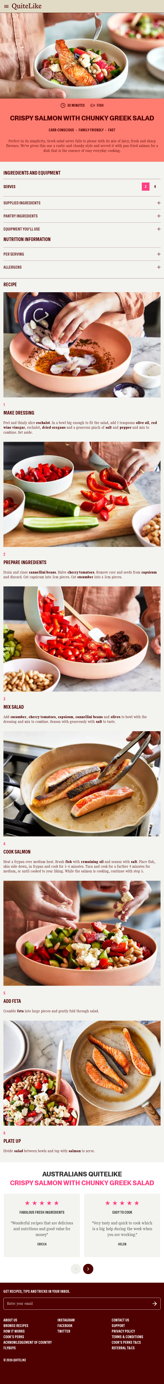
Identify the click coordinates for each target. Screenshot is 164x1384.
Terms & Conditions (127, 1337)
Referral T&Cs (123, 1348)
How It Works (14, 1331)
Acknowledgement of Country (27, 1342)
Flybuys (9, 1348)
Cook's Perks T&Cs (126, 1342)
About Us (10, 1320)
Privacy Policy (123, 1331)
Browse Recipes (15, 1326)
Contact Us (120, 1320)
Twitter (63, 1331)
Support (118, 1326)
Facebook (64, 1326)
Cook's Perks (13, 1337)
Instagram (66, 1320)
